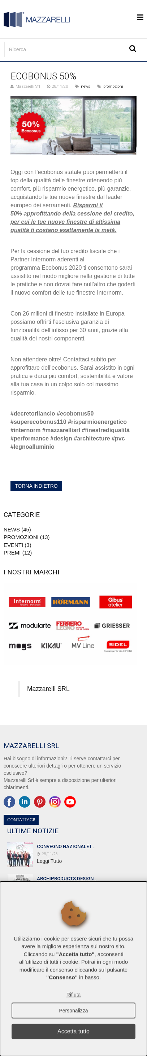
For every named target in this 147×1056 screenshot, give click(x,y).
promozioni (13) (27, 537)
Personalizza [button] (73, 1010)
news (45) (17, 529)
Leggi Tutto (49, 861)
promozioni (113, 86)
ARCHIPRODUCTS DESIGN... (67, 878)
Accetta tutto (73, 1031)
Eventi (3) (17, 545)
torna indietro (36, 486)
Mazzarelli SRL (48, 688)
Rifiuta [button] (73, 995)
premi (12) (18, 552)
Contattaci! (21, 819)
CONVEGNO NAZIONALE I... (66, 846)
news (85, 86)
